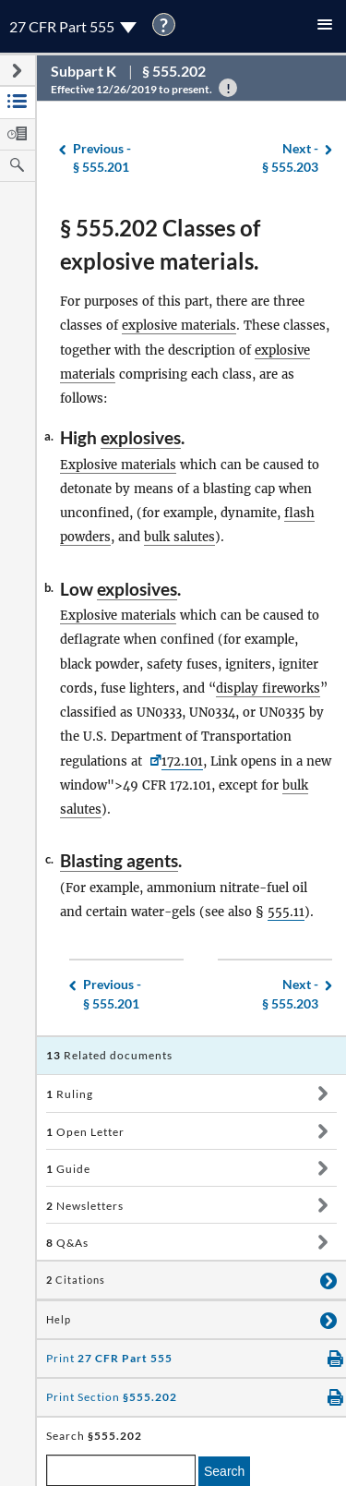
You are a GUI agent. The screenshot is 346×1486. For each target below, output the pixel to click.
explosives (141, 437)
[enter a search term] (121, 1470)
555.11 (286, 912)
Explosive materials (118, 465)
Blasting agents (119, 860)
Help (58, 1319)
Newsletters (85, 1206)
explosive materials (179, 325)
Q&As (67, 1243)
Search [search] (224, 1471)
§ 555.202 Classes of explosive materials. (160, 244)
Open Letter (85, 1132)
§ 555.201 (102, 157)
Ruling (69, 1094)
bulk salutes (179, 537)
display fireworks (268, 688)
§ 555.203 (290, 157)
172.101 (182, 761)
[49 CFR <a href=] (153, 761)
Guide (68, 1169)
